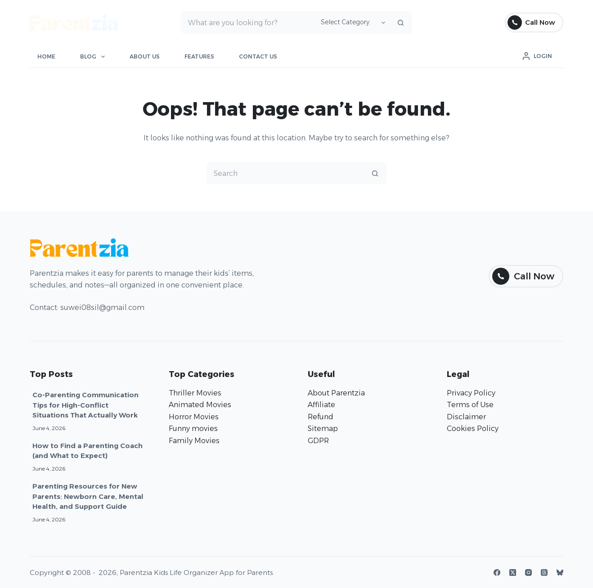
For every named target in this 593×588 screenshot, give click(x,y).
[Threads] (544, 572)
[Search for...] (247, 22)
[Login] (537, 56)
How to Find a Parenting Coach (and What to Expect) (87, 450)
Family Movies (194, 440)
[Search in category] (352, 22)
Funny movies (193, 428)
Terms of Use (470, 404)
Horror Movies (194, 417)
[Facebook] (497, 572)
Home (46, 56)
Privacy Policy (471, 393)
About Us (145, 56)
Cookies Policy (473, 428)
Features (199, 56)
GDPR (318, 440)
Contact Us (258, 56)
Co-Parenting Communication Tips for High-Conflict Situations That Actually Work (85, 405)
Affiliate (321, 404)
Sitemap (323, 428)
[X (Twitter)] (512, 572)
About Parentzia (336, 393)
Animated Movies (200, 404)
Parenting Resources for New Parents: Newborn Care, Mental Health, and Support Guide (88, 496)
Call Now (532, 22)
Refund (320, 417)
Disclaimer (466, 417)
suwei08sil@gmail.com (102, 307)
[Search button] (401, 22)
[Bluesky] (560, 572)
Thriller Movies (195, 393)
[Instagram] (528, 572)
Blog (94, 56)
